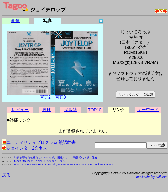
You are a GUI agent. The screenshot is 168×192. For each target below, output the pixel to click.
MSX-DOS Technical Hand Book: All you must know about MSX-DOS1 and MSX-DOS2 (63, 164)
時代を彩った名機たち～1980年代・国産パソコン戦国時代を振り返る (55, 157)
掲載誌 (70, 109)
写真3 (60, 97)
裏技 (46, 109)
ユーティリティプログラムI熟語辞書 (39, 142)
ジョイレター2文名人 (24, 148)
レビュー (20, 109)
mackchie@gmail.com (151, 177)
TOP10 (94, 110)
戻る (6, 175)
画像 (15, 20)
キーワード (148, 109)
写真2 (45, 97)
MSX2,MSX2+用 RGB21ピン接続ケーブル (39, 160)
